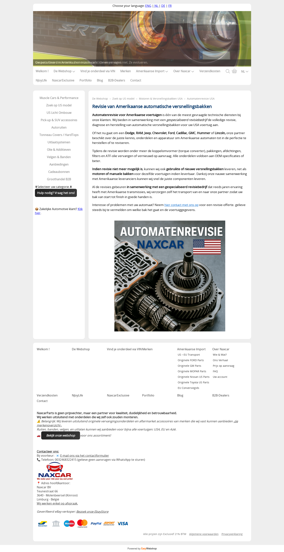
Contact (135, 80)
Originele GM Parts (189, 365)
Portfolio (85, 80)
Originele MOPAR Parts (192, 371)
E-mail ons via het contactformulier (84, 456)
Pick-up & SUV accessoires (59, 120)
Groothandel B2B (59, 179)
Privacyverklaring (232, 534)
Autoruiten (59, 127)
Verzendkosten (209, 71)
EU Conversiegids (188, 388)
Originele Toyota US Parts (193, 382)
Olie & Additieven (59, 150)
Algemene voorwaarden (204, 534)
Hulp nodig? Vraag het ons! (56, 193)
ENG (148, 6)
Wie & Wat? (220, 354)
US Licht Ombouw (59, 113)
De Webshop (64, 71)
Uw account (220, 377)
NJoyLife (41, 80)
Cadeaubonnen (59, 172)
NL (156, 6)
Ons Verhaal (220, 360)
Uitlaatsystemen (58, 142)
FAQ (215, 371)
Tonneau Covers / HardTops (59, 135)
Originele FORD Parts (191, 360)
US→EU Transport (189, 354)
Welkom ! (42, 71)
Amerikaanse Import (152, 71)
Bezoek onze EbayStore (92, 512)
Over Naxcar (183, 71)
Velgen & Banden (59, 157)
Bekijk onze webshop (60, 435)
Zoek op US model (59, 105)
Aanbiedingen (59, 164)
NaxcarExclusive (63, 80)
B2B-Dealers (116, 80)
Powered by (142, 548)
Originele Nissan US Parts (194, 377)
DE (163, 6)
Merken (125, 71)
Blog (100, 80)
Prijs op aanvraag (223, 365)
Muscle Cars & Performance (59, 98)
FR (170, 6)
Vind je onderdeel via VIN (97, 71)
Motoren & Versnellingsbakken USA (161, 98)
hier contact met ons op (181, 205)
